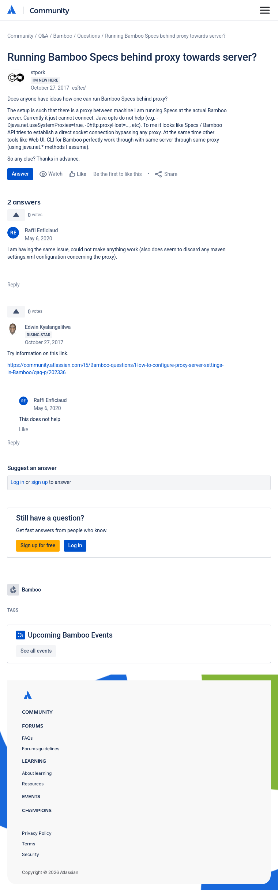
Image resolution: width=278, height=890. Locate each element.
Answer (20, 174)
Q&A (43, 36)
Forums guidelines (40, 748)
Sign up (39, 482)
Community (50, 10)
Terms (28, 843)
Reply (13, 285)
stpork (38, 72)
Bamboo (62, 36)
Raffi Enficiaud (41, 230)
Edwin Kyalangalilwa (48, 327)
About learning (37, 773)
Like (23, 429)
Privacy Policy (37, 833)
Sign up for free (37, 545)
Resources (33, 783)
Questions (88, 36)
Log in (18, 482)
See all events (36, 651)
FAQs (27, 738)
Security (30, 854)
